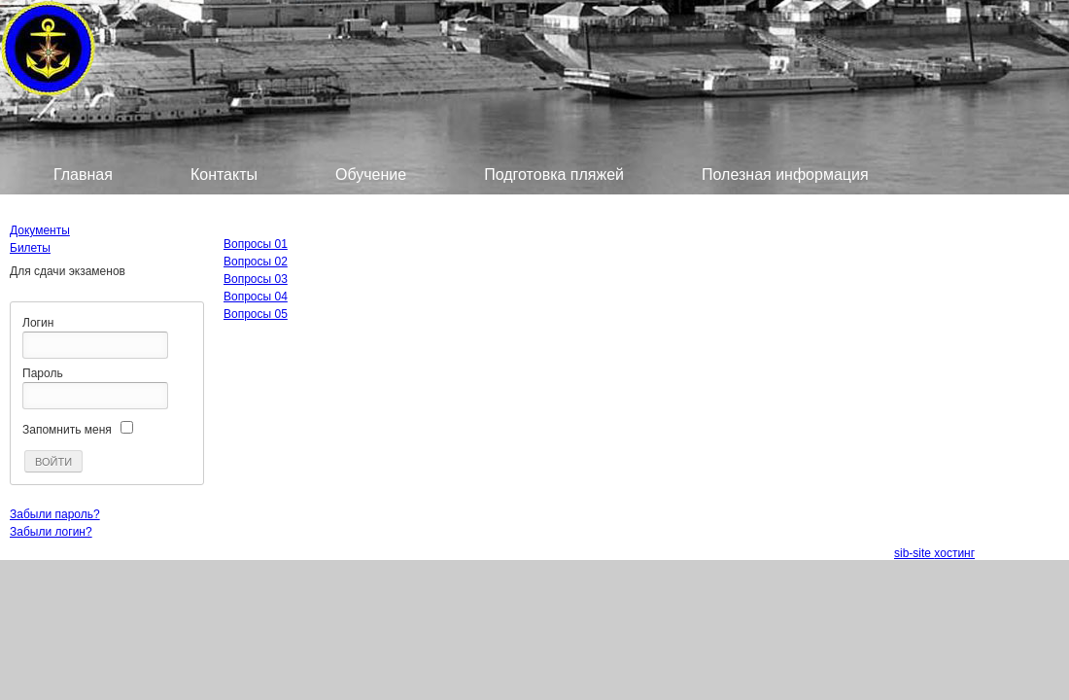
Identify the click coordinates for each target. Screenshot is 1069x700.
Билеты (80, 205)
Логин (37, 323)
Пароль (42, 373)
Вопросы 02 (256, 261)
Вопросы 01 (256, 244)
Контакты (224, 174)
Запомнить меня (67, 430)
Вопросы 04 (256, 296)
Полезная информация (785, 174)
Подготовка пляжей (554, 174)
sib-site (914, 553)
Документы (40, 230)
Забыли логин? (51, 532)
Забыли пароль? (55, 514)
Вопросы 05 (256, 314)
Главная (83, 174)
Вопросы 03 (256, 279)
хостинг (954, 553)
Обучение (370, 174)
